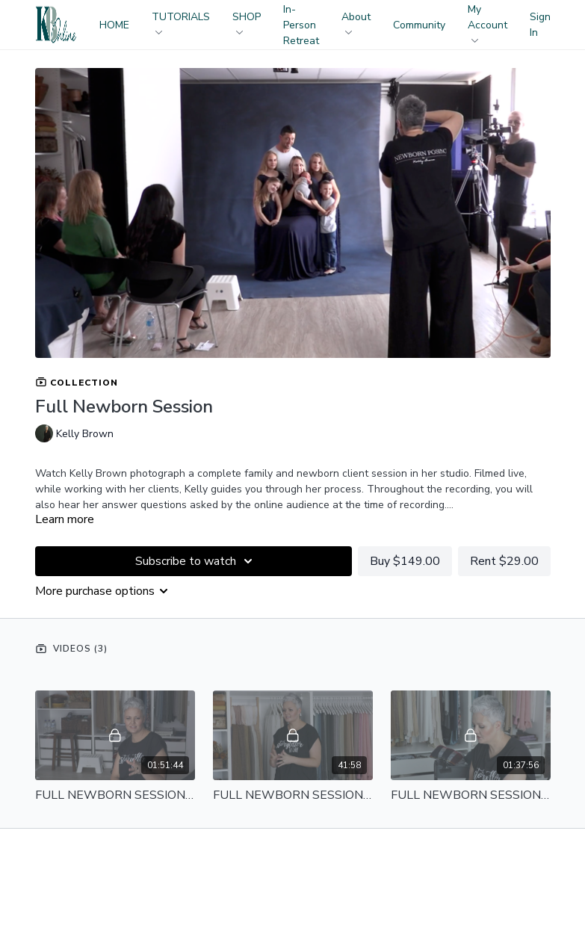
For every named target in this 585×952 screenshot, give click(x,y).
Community (419, 25)
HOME (114, 25)
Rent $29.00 (504, 561)
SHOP (246, 22)
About (356, 22)
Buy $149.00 (405, 561)
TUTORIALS (181, 22)
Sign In (540, 25)
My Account (487, 22)
